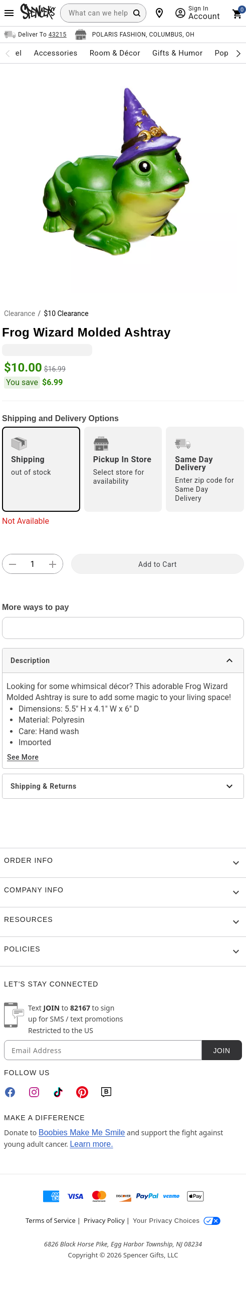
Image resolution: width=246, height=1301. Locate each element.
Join (221, 1051)
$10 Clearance (66, 313)
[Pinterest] (82, 1092)
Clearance (19, 313)
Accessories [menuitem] (55, 53)
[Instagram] (34, 1092)
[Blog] (106, 1092)
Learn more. (91, 1144)
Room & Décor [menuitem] (115, 53)
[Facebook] (10, 1092)
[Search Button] (137, 13)
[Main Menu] (9, 13)
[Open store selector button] (135, 35)
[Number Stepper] (33, 564)
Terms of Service (51, 1220)
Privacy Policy (104, 1220)
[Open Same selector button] (35, 35)
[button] (123, 178)
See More (23, 757)
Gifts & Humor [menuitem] (177, 53)
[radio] (41, 469)
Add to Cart (157, 564)
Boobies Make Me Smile (82, 1132)
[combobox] (103, 13)
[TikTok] (58, 1092)
